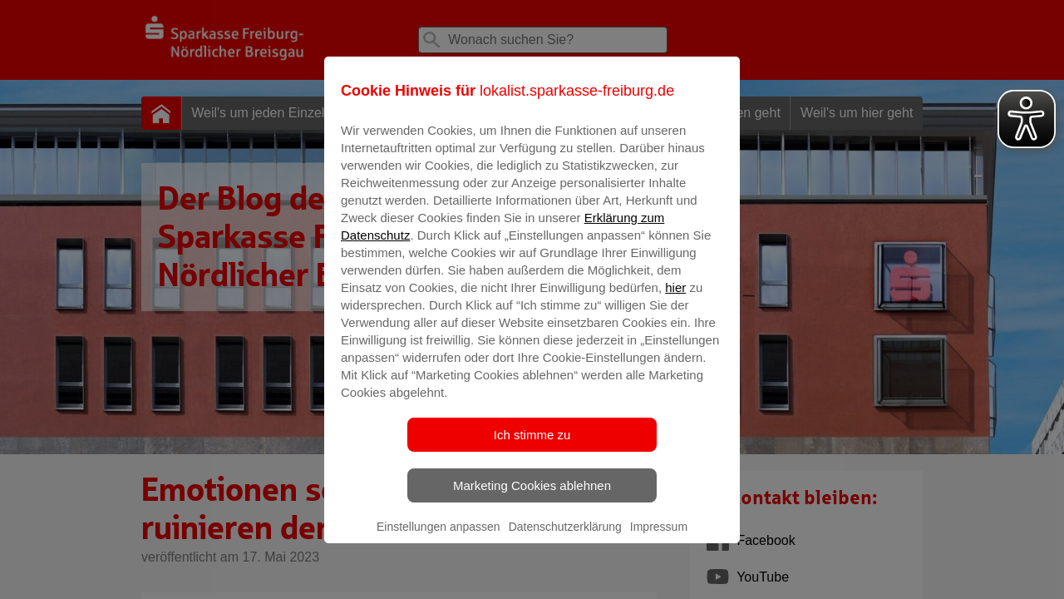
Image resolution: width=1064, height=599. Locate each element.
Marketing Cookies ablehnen (532, 497)
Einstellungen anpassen (438, 538)
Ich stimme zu (532, 446)
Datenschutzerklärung (565, 538)
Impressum (658, 538)
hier (675, 299)
